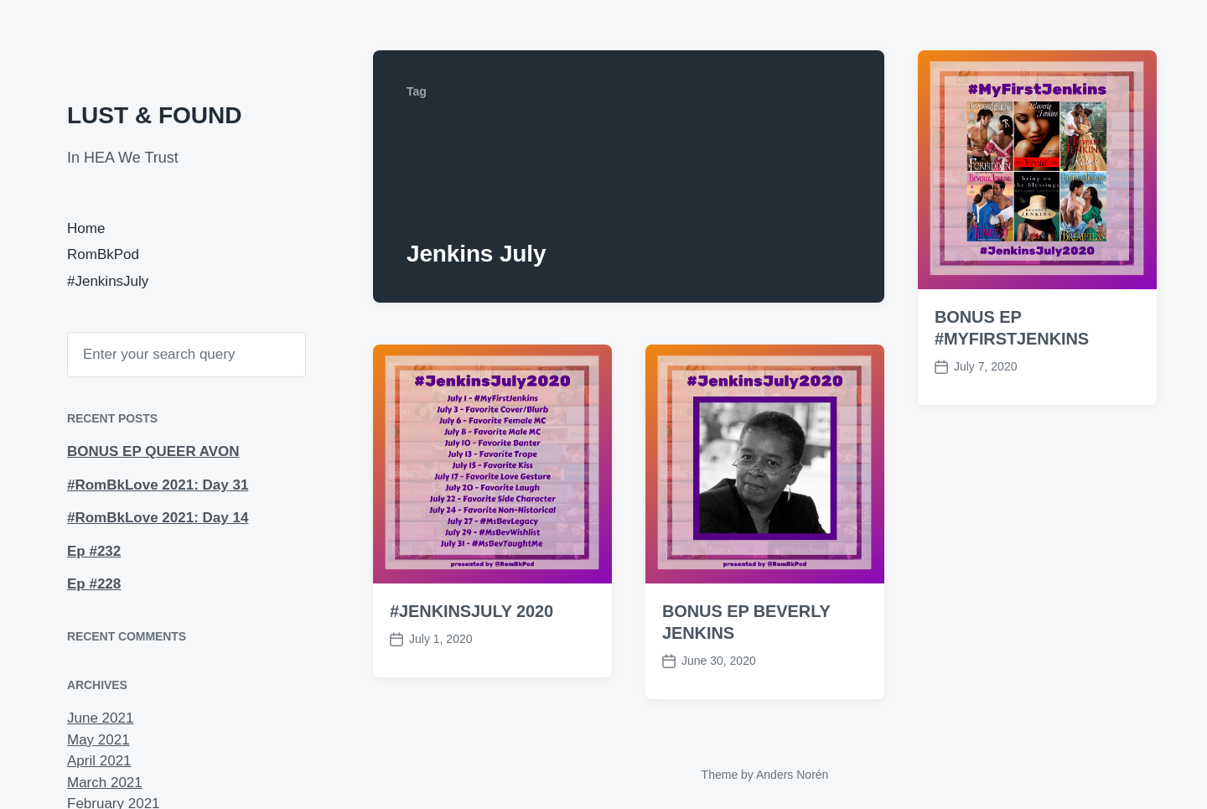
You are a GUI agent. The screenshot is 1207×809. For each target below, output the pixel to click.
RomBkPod (103, 254)
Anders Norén (792, 774)
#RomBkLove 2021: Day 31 (157, 485)
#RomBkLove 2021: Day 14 (157, 518)
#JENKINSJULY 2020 (471, 611)
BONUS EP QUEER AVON (153, 451)
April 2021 (99, 761)
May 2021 (98, 740)
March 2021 (104, 783)
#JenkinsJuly (107, 281)
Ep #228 (94, 584)
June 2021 (100, 718)
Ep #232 (94, 551)
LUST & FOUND (154, 115)
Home (86, 228)
